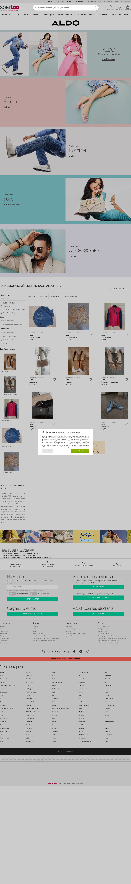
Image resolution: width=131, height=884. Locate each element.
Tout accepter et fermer (79, 451)
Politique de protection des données (71, 447)
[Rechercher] (95, 8)
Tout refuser (47, 451)
